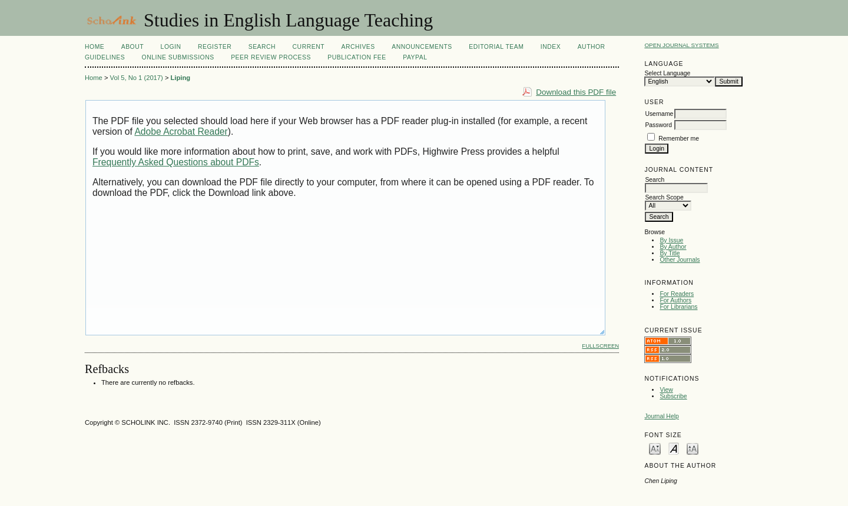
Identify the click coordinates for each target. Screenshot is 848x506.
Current (308, 47)
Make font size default (674, 448)
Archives (358, 47)
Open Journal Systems (681, 45)
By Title (670, 253)
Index (551, 47)
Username (659, 114)
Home (94, 47)
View (666, 390)
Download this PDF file (576, 92)
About (132, 47)
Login (171, 47)
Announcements (422, 47)
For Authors (675, 300)
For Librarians (678, 307)
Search (262, 47)
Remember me (678, 138)
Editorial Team (496, 47)
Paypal (415, 57)
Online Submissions (178, 57)
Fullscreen (600, 345)
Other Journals (680, 260)
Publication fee (356, 57)
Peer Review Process (271, 57)
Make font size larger (692, 448)
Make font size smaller (655, 448)
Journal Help (661, 416)
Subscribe (673, 396)
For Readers (677, 294)
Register (214, 47)
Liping (181, 77)
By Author (673, 247)
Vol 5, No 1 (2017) (136, 77)
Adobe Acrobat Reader (180, 131)
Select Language (667, 73)
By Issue (671, 240)
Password (658, 125)
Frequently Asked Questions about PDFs (175, 162)
